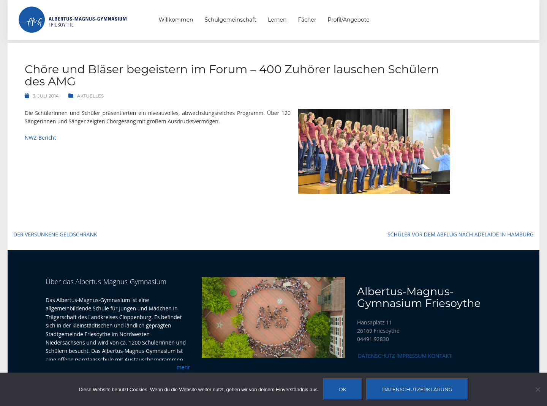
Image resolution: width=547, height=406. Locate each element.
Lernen (277, 19)
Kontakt (440, 355)
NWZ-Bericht (40, 137)
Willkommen (176, 19)
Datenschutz (376, 355)
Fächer (307, 19)
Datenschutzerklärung (417, 389)
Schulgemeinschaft (230, 19)
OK (342, 389)
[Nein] (537, 389)
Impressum (411, 355)
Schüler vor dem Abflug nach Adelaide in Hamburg (460, 234)
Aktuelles (90, 96)
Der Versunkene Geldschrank (55, 234)
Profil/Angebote (349, 19)
